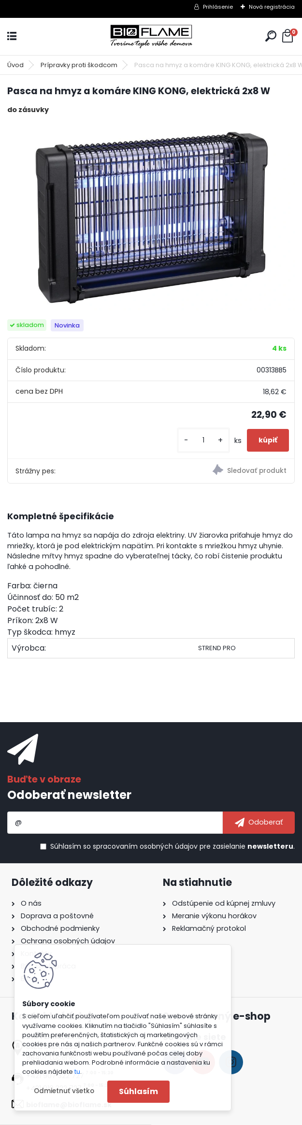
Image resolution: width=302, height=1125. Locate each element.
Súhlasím (138, 1091)
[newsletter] (258, 822)
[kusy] (203, 440)
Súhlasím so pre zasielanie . (172, 846)
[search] (270, 36)
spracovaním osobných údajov (145, 846)
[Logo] (151, 36)
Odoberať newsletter (69, 795)
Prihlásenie (218, 7)
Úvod (15, 65)
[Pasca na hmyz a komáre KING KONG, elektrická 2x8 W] (151, 217)
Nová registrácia (272, 7)
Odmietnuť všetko (64, 1091)
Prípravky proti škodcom (79, 65)
